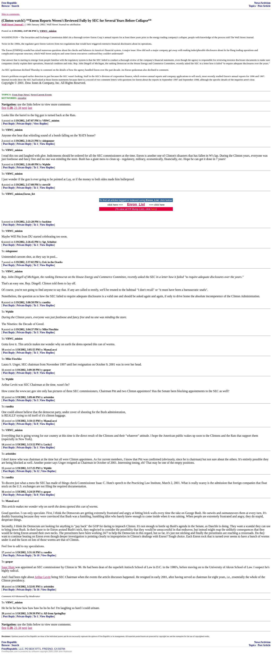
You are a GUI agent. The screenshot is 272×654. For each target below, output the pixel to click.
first (4, 107)
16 (3, 491)
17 (3, 552)
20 (3, 613)
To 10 (36, 555)
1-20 (10, 107)
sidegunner (48, 140)
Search (15, 6)
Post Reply (9, 123)
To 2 (35, 265)
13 (3, 420)
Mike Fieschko (50, 329)
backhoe (46, 221)
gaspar (47, 369)
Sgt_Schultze (49, 242)
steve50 (46, 184)
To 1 (35, 143)
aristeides (49, 397)
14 (3, 444)
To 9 (35, 373)
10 (3, 349)
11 (3, 369)
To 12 (36, 471)
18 (3, 586)
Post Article (264, 6)
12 (3, 397)
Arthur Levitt (43, 577)
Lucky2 (48, 444)
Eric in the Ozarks (52, 262)
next (24, 107)
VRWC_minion (50, 120)
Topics (252, 6)
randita (46, 302)
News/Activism (262, 3)
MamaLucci (50, 349)
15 (3, 468)
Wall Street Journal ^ (13, 24)
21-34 (17, 107)
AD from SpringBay (55, 613)
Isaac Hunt (8, 567)
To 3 (35, 332)
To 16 (36, 589)
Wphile (46, 164)
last (30, 107)
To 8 (35, 424)
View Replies (40, 123)
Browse (6, 6)
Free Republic (9, 3)
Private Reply (24, 123)
